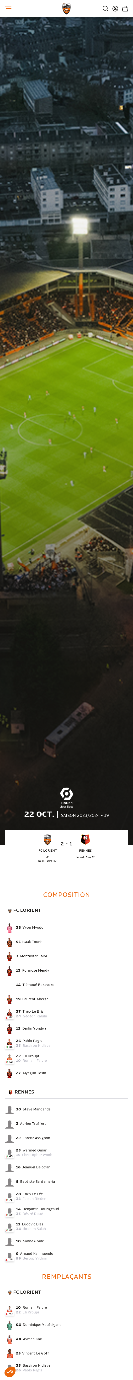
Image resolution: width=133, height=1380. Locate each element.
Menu (8, 8)
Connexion (113, 8)
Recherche (105, 8)
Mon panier (123, 8)
